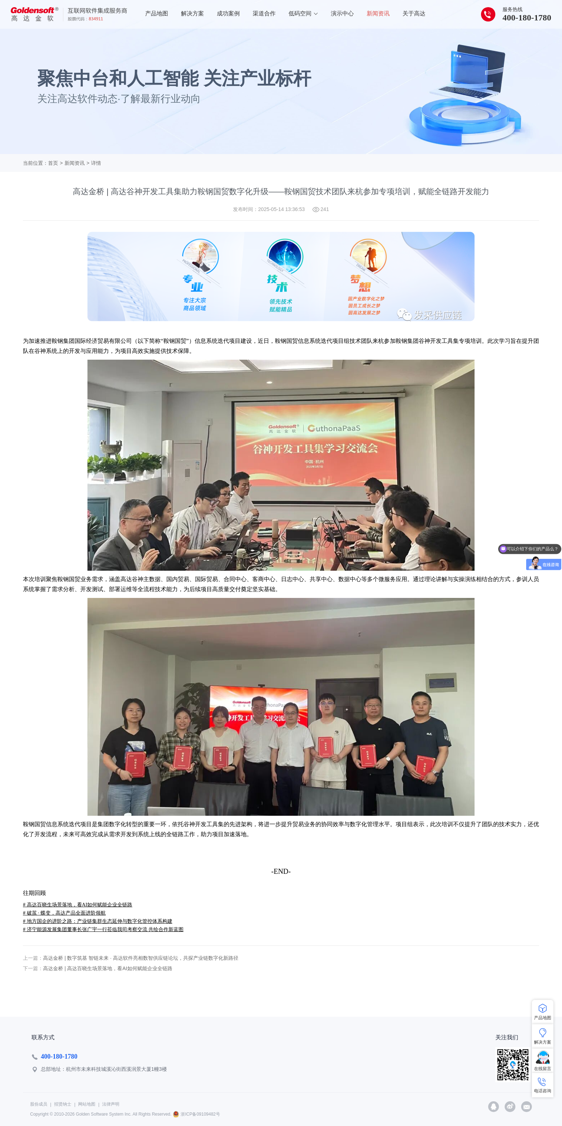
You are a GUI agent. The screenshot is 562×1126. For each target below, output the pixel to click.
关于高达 (414, 13)
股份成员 (38, 1104)
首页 (53, 163)
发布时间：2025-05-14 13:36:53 (269, 209)
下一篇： (33, 968)
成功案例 (228, 13)
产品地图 (156, 13)
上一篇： (33, 958)
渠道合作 (264, 13)
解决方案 (192, 13)
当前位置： (35, 163)
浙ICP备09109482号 (200, 1114)
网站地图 (86, 1104)
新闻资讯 (378, 13)
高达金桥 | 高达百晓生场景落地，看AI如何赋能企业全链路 (107, 968)
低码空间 (303, 13)
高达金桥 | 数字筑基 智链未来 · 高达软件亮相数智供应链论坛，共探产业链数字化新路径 (140, 958)
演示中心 (342, 13)
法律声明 (110, 1104)
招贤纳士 (62, 1104)
